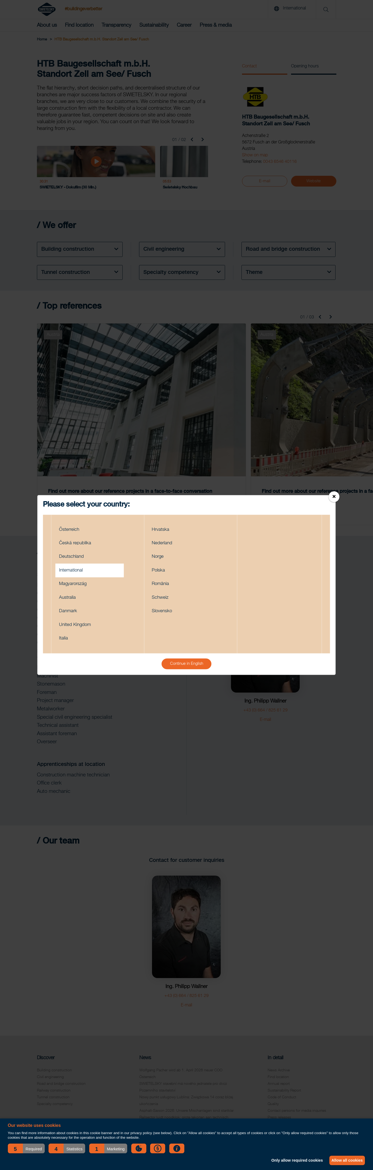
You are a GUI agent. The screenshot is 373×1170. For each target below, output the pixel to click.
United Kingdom (77, 626)
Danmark (69, 612)
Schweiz (161, 598)
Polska (159, 569)
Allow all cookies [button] (346, 1160)
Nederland (163, 540)
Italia (64, 641)
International (73, 569)
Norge (159, 555)
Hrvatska (162, 526)
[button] (26, 1148)
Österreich (70, 526)
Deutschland (73, 555)
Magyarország (75, 583)
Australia (68, 598)
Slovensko (163, 612)
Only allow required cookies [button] (294, 1160)
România (162, 583)
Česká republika (77, 540)
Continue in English (187, 667)
